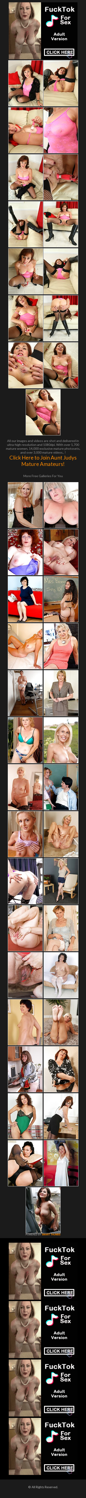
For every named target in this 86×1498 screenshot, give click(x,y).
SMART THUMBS (51, 1234)
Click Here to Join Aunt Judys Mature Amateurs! (43, 460)
